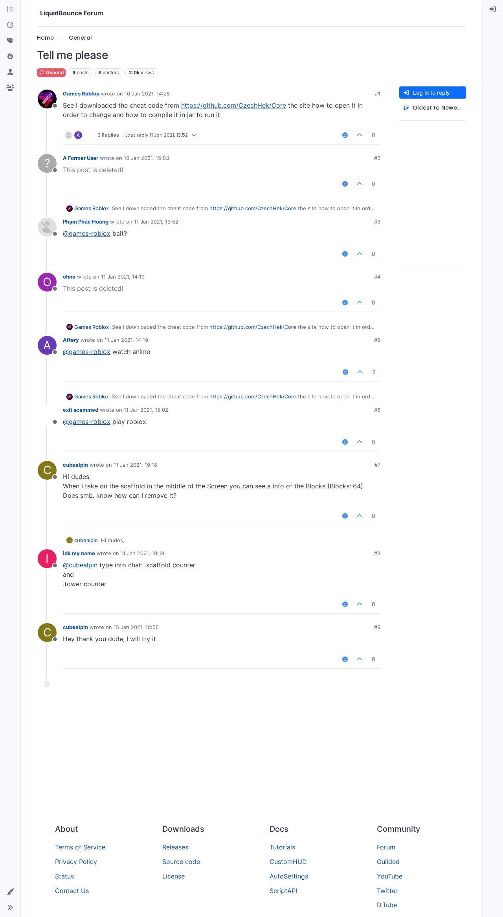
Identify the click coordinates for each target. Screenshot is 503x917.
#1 (377, 93)
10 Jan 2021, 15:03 (146, 158)
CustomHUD (288, 862)
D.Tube (387, 905)
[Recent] (10, 25)
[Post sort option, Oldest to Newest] (432, 108)
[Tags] (10, 41)
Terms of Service (80, 847)
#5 (377, 340)
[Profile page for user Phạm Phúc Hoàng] (47, 227)
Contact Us (72, 891)
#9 (377, 627)
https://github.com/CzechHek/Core (233, 105)
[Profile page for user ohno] (47, 282)
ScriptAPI (283, 891)
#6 (377, 410)
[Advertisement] (251, 759)
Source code (181, 862)
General (51, 72)
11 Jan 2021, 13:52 (156, 221)
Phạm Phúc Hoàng (85, 221)
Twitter (387, 891)
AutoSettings (289, 876)
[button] (10, 892)
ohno (69, 276)
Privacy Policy (76, 862)
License (173, 876)
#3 (377, 221)
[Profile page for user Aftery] (47, 345)
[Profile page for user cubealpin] (47, 470)
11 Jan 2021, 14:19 (123, 276)
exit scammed (80, 410)
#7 (377, 465)
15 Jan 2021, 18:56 (136, 627)
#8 (377, 553)
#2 (377, 158)
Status (64, 876)
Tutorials (282, 847)
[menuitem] (493, 9)
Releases (175, 847)
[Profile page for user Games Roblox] (47, 99)
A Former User (80, 158)
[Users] (10, 72)
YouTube (389, 876)
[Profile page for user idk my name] (47, 558)
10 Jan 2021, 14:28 (147, 93)
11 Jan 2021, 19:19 (142, 553)
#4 (377, 276)
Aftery (71, 340)
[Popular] (10, 56)
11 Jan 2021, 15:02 (146, 410)
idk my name (79, 553)
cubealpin (75, 465)
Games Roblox (81, 93)
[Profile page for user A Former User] (47, 163)
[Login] (493, 9)
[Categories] (10, 9)
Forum (386, 847)
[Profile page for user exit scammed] (47, 415)
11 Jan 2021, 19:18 (135, 465)
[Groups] (10, 88)
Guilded (388, 862)
